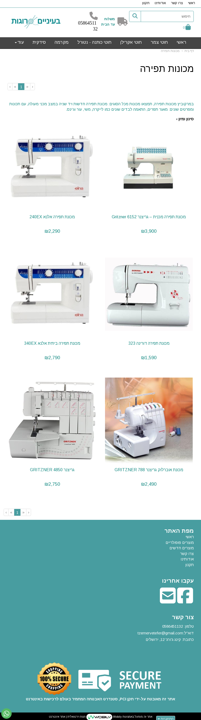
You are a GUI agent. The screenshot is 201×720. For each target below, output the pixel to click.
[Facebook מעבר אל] (185, 599)
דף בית (189, 51)
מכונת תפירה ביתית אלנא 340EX (52, 342)
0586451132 (172, 625)
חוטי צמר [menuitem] (159, 42)
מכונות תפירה (170, 51)
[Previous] (27, 86)
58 (82, 23)
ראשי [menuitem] (191, 3)
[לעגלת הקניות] (187, 27)
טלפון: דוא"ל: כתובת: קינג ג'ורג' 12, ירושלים (166, 631)
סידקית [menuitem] (39, 42)
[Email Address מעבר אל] (168, 599)
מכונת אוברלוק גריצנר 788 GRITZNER (149, 468)
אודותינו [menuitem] (160, 3)
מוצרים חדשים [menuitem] (181, 546)
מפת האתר (179, 529)
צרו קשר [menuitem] (177, 3)
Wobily (117, 715)
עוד (19, 42)
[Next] (15, 86)
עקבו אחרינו (178, 579)
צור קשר (183, 616)
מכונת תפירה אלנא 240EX (52, 216)
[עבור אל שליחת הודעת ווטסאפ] (6, 713)
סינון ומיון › (185, 119)
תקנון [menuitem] (146, 3)
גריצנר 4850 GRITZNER (52, 468)
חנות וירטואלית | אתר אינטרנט (67, 715)
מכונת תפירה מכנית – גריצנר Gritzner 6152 (149, 216)
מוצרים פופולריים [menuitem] (180, 541)
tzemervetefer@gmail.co (159, 631)
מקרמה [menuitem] (62, 42)
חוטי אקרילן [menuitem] (131, 42)
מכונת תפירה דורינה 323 (149, 342)
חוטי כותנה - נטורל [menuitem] (94, 42)
